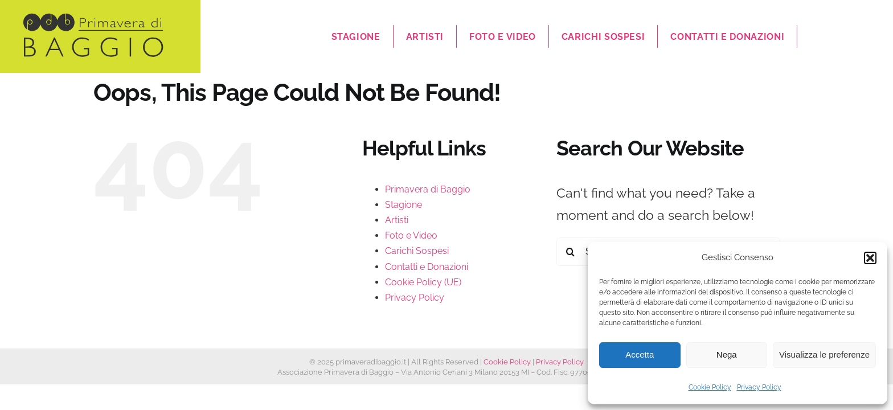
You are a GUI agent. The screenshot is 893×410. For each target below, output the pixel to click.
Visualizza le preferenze (824, 354)
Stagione (403, 204)
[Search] (570, 251)
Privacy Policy (759, 387)
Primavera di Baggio (427, 189)
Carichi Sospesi (417, 250)
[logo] (94, 18)
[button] (870, 258)
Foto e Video (411, 235)
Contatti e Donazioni (426, 266)
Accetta (639, 354)
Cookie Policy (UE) (423, 282)
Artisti (396, 220)
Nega (726, 354)
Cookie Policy (710, 387)
